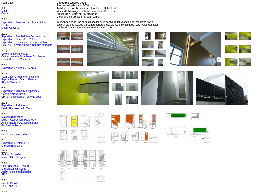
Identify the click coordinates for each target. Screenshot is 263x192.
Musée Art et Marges (13, 157)
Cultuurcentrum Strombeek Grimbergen (23, 56)
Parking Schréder (11, 154)
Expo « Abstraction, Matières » (18, 119)
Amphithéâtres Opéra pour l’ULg (19, 122)
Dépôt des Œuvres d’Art (15, 134)
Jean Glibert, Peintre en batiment (20, 76)
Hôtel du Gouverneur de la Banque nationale (26, 45)
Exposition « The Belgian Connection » (23, 36)
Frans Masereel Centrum (15, 59)
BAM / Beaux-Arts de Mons (16, 108)
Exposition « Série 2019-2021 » (19, 39)
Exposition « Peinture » (14, 105)
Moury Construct (10, 27)
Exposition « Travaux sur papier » (20, 91)
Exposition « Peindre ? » (15, 143)
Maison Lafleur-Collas (13, 168)
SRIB (4, 174)
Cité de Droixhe (10, 183)
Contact (5, 13)
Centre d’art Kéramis (13, 94)
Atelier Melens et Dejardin (16, 171)
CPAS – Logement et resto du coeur (21, 96)
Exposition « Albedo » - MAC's (18, 68)
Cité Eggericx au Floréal (15, 166)
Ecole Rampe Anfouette (14, 53)
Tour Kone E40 (9, 186)
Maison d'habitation (12, 117)
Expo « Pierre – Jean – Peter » (18, 79)
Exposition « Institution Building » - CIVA (24, 42)
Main (4, 10)
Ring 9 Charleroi (10, 82)
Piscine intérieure (11, 125)
